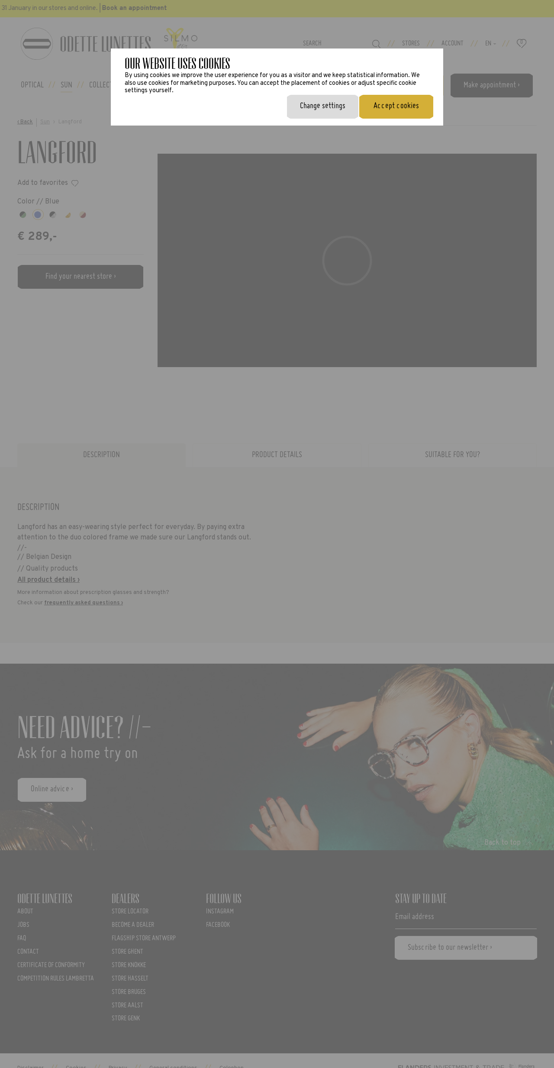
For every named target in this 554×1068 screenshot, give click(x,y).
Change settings (322, 106)
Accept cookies (396, 106)
